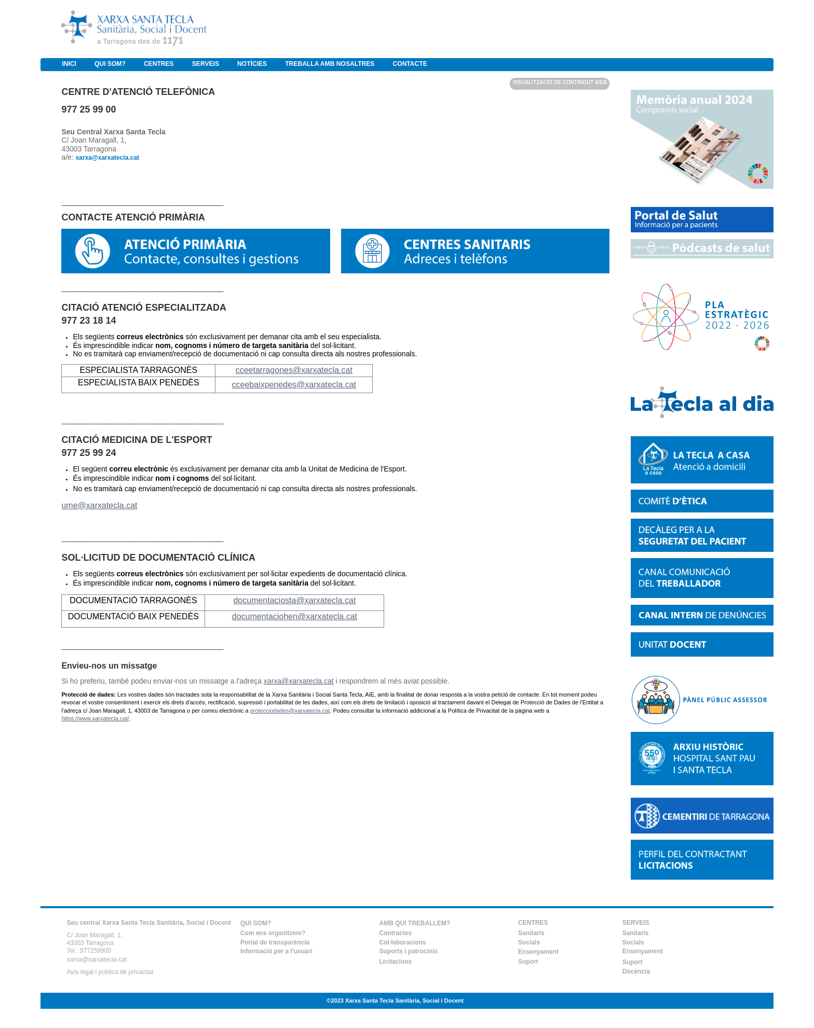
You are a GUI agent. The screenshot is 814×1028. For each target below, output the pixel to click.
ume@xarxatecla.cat (99, 505)
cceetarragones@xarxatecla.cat (294, 370)
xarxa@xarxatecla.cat (299, 681)
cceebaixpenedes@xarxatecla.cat (294, 384)
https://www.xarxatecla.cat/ (95, 718)
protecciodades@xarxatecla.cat (290, 710)
